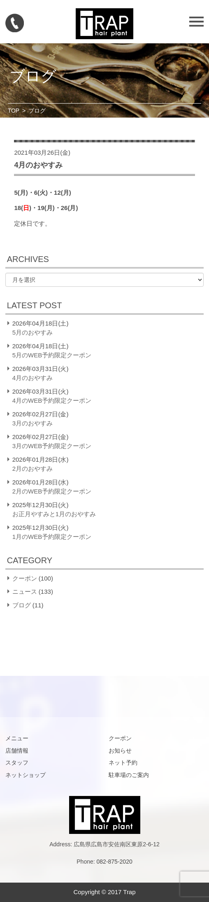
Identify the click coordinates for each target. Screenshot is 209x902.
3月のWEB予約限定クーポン (52, 445)
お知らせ (120, 750)
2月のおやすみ (32, 468)
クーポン (24, 578)
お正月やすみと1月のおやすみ (54, 513)
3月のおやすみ (32, 423)
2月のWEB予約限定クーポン (52, 491)
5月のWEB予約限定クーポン (52, 355)
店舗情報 (16, 750)
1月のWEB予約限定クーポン (52, 536)
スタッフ (16, 762)
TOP (14, 110)
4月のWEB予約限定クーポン (52, 400)
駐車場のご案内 (129, 775)
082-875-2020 (114, 861)
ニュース (24, 591)
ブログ (21, 605)
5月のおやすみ (32, 332)
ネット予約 (123, 762)
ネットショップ (25, 775)
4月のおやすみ (32, 377)
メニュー (16, 738)
